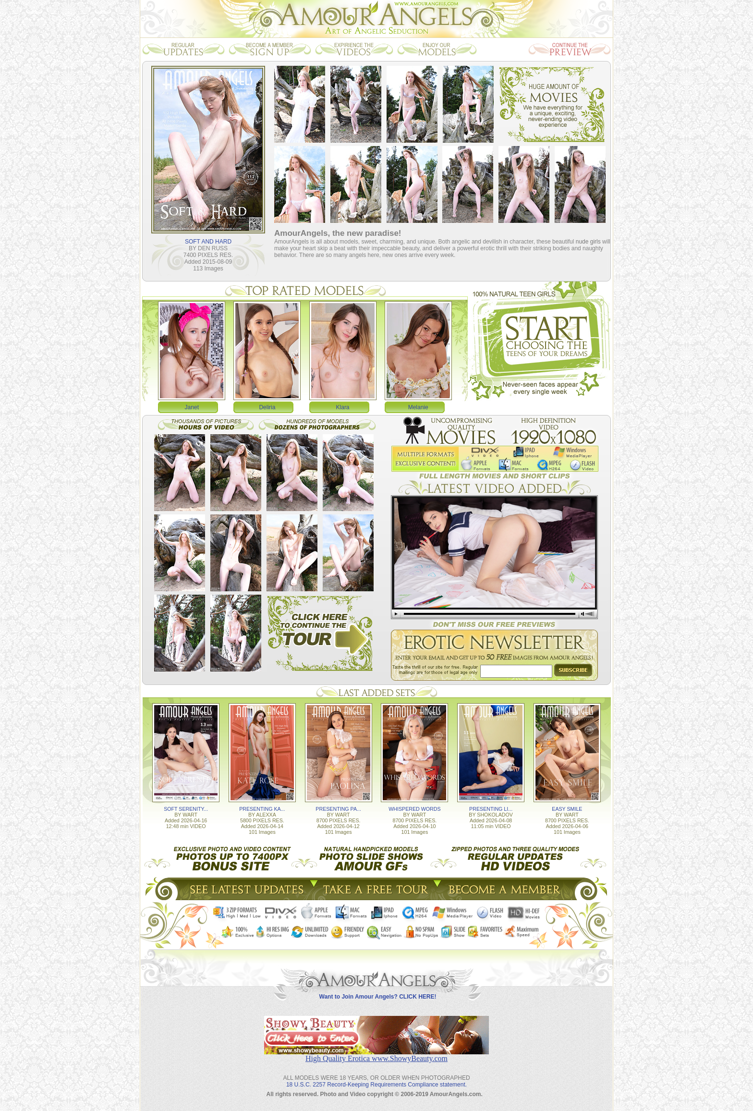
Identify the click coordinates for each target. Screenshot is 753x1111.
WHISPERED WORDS (414, 809)
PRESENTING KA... (262, 809)
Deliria (267, 407)
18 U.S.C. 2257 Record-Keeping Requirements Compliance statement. (376, 1084)
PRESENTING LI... (490, 809)
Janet (192, 407)
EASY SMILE (567, 809)
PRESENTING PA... (338, 809)
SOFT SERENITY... (186, 809)
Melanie (418, 407)
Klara (343, 407)
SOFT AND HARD (208, 241)
